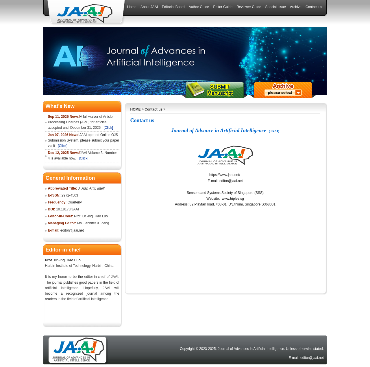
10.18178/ (63, 209)
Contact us (153, 109)
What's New (60, 106)
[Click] (108, 128)
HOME (135, 109)
